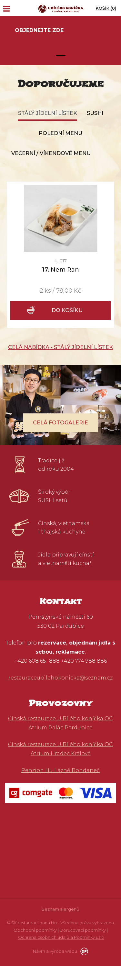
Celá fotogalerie (60, 423)
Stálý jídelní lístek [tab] (47, 113)
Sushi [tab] (95, 113)
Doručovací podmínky (83, 930)
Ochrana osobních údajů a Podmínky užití (61, 937)
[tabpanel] (60, 40)
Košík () (106, 8)
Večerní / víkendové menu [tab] (51, 153)
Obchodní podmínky (35, 930)
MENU (6, 8)
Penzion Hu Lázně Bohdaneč (60, 770)
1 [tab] (61, 55)
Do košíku (67, 310)
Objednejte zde (39, 30)
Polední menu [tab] (60, 133)
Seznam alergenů (60, 909)
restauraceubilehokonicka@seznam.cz (60, 678)
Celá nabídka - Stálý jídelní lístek (60, 347)
